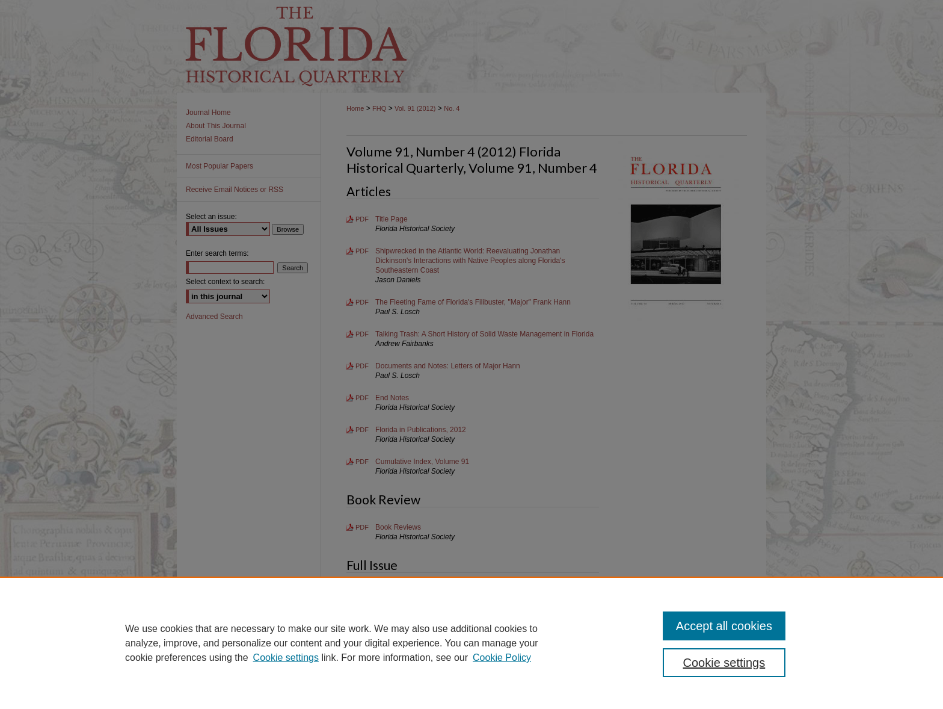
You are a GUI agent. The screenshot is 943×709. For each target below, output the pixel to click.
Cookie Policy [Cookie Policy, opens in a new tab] (502, 657)
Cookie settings (286, 657)
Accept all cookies (724, 626)
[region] (471, 643)
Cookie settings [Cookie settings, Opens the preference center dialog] (724, 662)
